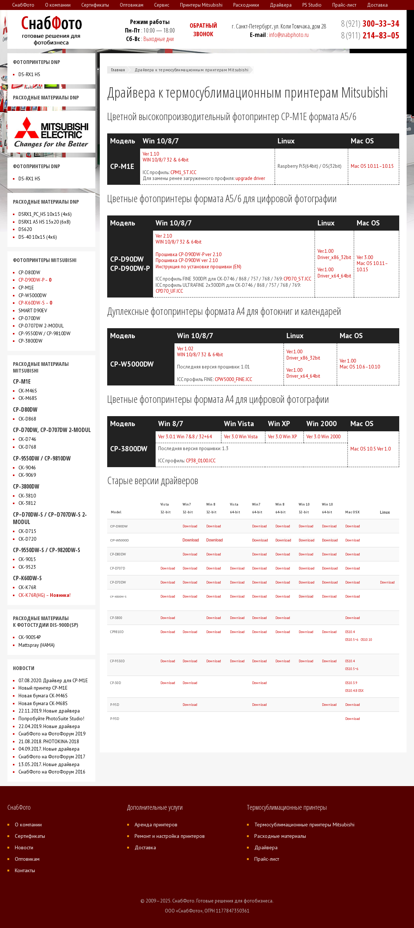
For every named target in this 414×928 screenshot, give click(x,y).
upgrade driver (250, 178)
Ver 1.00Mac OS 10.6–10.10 (360, 364)
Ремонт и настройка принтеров (170, 836)
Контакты (25, 870)
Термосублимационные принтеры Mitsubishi (304, 824)
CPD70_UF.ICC (169, 291)
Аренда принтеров (156, 824)
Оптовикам (27, 859)
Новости (24, 847)
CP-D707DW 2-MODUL (41, 326)
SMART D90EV (32, 310)
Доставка (145, 847)
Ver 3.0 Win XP (282, 437)
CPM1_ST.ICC (183, 172)
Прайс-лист (266, 859)
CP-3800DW (30, 341)
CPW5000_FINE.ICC (233, 379)
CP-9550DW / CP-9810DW (44, 333)
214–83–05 (370, 35)
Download (190, 526)
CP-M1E (26, 288)
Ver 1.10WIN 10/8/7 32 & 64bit (166, 157)
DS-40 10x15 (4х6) (37, 237)
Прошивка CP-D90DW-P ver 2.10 (188, 254)
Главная (118, 69)
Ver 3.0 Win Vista (241, 437)
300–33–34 (370, 23)
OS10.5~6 (352, 640)
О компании (28, 824)
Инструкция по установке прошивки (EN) (198, 267)
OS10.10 (366, 640)
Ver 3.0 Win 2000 (323, 437)
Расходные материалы (280, 836)
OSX (361, 691)
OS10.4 (350, 632)
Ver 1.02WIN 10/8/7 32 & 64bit (200, 352)
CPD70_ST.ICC (297, 279)
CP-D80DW (29, 272)
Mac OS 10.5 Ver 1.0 (370, 449)
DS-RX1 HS (29, 74)
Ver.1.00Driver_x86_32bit (334, 254)
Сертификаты (30, 836)
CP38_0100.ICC (201, 461)
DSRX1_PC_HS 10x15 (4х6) (45, 214)
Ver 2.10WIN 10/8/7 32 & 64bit (178, 239)
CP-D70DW (29, 318)
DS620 (25, 229)
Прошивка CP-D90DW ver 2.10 (187, 260)
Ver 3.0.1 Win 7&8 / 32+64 (185, 437)
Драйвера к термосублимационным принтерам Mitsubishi (192, 69)
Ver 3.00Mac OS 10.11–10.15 (372, 263)
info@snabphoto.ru (289, 34)
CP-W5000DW (32, 295)
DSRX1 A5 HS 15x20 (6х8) (44, 222)
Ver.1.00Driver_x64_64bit (334, 272)
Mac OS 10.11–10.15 (372, 166)
